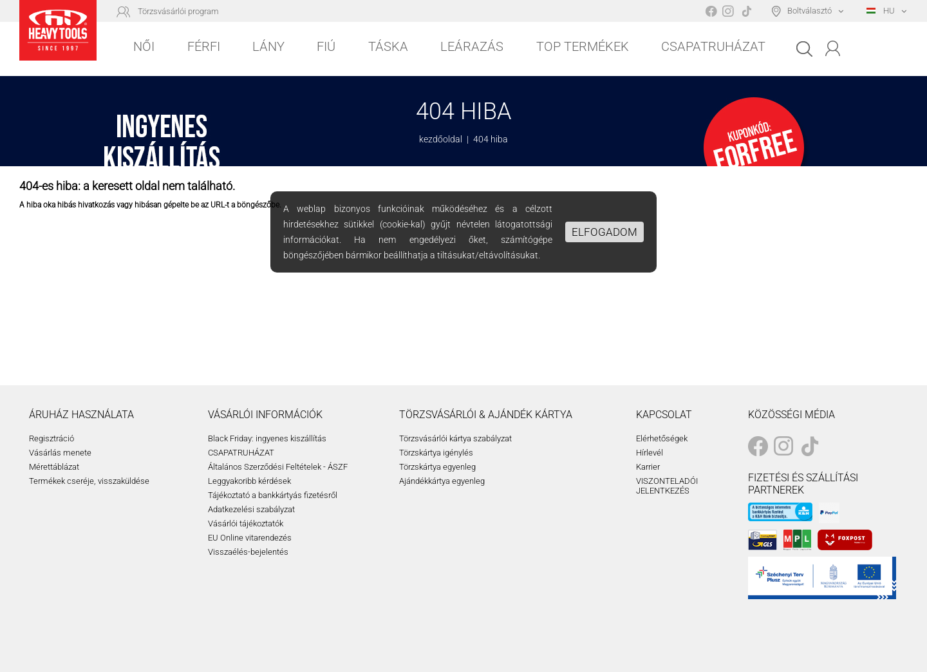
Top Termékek (582, 46)
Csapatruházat (713, 46)
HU (880, 10)
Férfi (203, 46)
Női (143, 46)
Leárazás (471, 46)
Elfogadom (604, 232)
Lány (268, 46)
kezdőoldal (440, 139)
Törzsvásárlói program (178, 11)
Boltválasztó (809, 10)
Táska (388, 46)
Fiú (326, 46)
